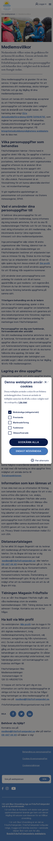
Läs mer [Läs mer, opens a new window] (23, 402)
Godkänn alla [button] (28, 442)
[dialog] (26, 420)
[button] (40, 461)
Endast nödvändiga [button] (28, 451)
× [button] (45, 382)
